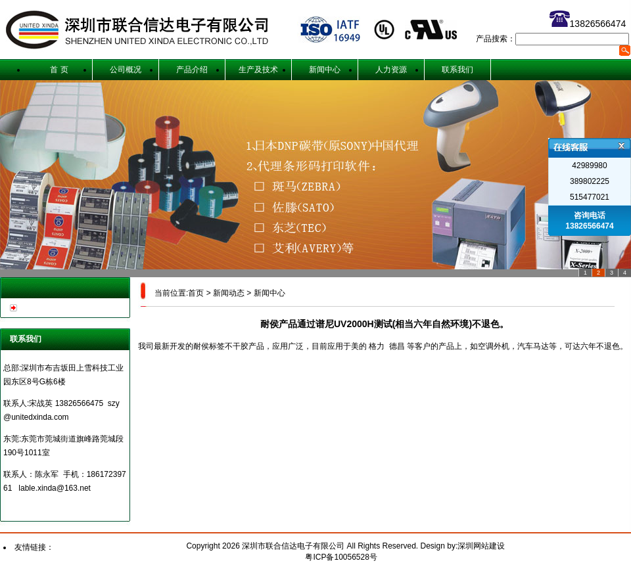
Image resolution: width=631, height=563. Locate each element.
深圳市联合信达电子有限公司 (294, 546)
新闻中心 (324, 69)
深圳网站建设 (481, 546)
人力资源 (391, 69)
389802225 (589, 181)
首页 (196, 293)
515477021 (589, 197)
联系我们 (457, 69)
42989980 (589, 165)
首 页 (59, 69)
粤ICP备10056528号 (341, 557)
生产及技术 (258, 69)
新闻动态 (229, 293)
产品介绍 (192, 69)
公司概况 (125, 69)
